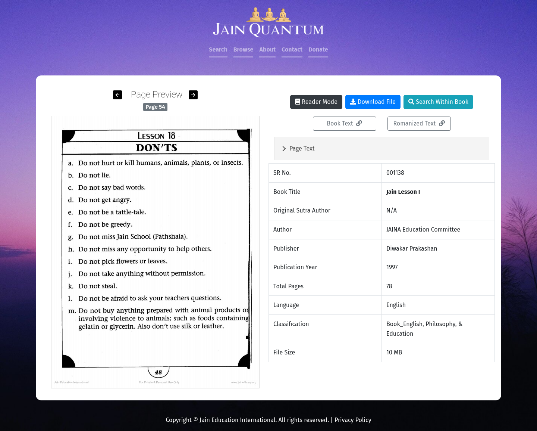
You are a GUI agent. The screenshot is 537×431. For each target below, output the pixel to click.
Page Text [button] (302, 148)
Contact (292, 49)
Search (218, 49)
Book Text (344, 123)
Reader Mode (316, 101)
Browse (243, 49)
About (267, 49)
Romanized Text (419, 123)
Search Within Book (438, 101)
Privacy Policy (353, 420)
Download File (373, 101)
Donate (318, 49)
